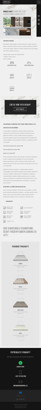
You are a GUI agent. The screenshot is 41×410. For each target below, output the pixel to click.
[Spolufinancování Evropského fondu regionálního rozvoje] (20, 393)
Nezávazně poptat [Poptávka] (9, 201)
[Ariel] (20, 331)
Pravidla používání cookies (20, 407)
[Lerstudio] (20, 399)
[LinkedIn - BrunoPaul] (39, 24)
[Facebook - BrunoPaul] (39, 16)
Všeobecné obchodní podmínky (20, 404)
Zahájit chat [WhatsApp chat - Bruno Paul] (20, 364)
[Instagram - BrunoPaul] (39, 20)
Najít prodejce (20, 109)
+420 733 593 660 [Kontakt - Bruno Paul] (20, 374)
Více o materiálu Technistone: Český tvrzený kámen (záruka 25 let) (20, 232)
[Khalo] (20, 284)
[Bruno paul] (6, 2)
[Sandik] (20, 261)
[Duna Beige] (20, 307)
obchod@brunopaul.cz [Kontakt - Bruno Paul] (20, 383)
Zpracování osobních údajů (20, 405)
